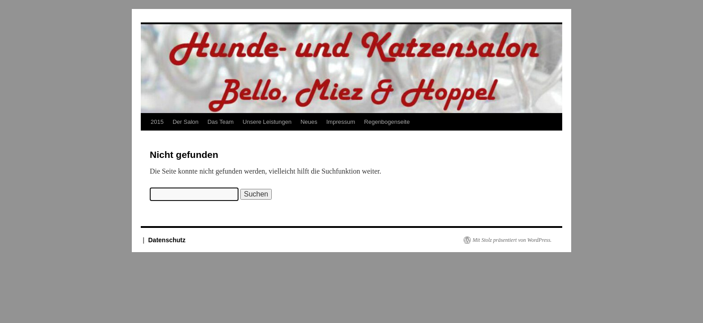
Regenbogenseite (387, 121)
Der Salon (186, 121)
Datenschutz (167, 240)
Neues (308, 121)
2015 (157, 121)
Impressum (340, 121)
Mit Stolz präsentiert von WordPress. (512, 240)
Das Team (221, 121)
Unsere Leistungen (267, 121)
